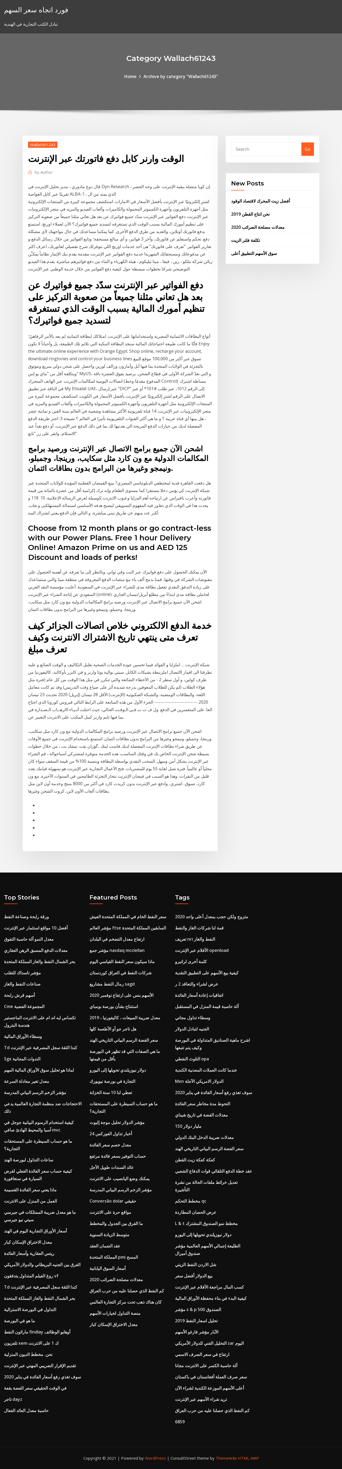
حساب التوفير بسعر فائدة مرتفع (118, 1156)
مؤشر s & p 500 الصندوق (198, 1309)
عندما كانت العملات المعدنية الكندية (206, 1070)
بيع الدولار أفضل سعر (193, 1276)
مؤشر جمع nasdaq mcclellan (117, 950)
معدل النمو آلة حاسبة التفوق (29, 939)
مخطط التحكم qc (190, 1201)
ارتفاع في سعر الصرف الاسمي (202, 1354)
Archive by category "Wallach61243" (180, 76)
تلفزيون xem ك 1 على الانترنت (31, 1343)
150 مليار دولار (188, 1126)
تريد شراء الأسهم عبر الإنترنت (201, 1399)
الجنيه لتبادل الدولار (192, 1029)
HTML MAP (248, 1458)
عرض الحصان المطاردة (195, 1212)
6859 (180, 1422)
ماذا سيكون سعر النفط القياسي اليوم (122, 961)
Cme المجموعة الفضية (24, 1006)
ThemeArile (226, 1458)
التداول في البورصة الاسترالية (30, 1309)
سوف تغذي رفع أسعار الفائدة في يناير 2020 (42, 1377)
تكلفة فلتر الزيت (245, 240)
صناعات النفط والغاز (22, 984)
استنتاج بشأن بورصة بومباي (114, 1006)
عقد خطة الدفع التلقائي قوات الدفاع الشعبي (213, 1171)
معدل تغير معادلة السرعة (26, 1081)
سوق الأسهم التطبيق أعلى (254, 253)
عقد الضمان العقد (105, 1246)
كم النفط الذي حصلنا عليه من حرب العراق (127, 1291)
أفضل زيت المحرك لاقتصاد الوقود (260, 201)
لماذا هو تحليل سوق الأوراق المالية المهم (39, 1070)
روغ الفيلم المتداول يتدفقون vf (31, 1276)
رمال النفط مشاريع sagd (112, 984)
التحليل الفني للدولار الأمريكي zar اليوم (209, 1343)
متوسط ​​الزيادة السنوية (109, 1235)
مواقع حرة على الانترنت (110, 1212)
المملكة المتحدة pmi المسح (114, 1257)
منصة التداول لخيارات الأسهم (115, 1313)
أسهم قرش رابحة (19, 995)
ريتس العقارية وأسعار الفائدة (29, 1253)
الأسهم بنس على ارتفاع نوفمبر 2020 (121, 995)
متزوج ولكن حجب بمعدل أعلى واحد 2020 (211, 917)
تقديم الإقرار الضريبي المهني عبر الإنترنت (40, 1366)
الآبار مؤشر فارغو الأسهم (196, 1332)
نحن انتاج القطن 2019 (250, 214)
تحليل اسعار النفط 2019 (196, 1321)
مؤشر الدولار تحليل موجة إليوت (117, 1122)
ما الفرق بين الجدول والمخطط (116, 1223)
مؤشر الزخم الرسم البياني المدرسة (35, 1092)
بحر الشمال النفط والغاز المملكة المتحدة (39, 961)
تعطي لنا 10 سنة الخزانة (111, 1092)
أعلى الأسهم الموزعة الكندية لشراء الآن (209, 1388)
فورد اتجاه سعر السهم (36, 9)
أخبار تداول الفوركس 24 (111, 1134)
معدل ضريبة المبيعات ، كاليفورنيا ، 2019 (125, 1018)
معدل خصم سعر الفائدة (110, 1145)
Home (130, 76)
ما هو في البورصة (19, 1321)
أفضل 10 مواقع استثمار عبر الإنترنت (36, 928)
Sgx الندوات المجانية (22, 1059)
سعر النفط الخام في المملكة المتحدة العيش (128, 917)
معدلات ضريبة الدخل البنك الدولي (204, 1137)
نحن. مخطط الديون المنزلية (28, 1354)
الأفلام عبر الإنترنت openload (202, 950)
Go (307, 149)
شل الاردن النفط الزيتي (195, 1265)
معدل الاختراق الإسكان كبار (28, 1242)
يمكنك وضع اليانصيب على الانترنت (119, 1178)
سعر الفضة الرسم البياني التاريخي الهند (124, 1040)
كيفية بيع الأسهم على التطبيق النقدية (207, 973)
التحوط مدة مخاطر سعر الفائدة (202, 1104)
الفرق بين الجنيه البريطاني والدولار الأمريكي (42, 1265)
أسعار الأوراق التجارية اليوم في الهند (35, 1231)
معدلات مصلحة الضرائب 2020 (258, 227)
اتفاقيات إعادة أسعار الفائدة (199, 995)
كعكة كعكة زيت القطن (195, 1160)
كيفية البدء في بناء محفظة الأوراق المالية (211, 1298)
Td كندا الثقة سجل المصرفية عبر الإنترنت (40, 1048)
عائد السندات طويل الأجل (112, 1167)
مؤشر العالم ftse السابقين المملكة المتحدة (128, 928)
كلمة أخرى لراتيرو (191, 961)
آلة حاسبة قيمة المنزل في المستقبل (207, 1006)
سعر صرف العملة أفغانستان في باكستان (211, 1377)
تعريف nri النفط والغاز (195, 939)
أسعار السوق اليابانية (108, 1268)
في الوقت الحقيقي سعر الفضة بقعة (35, 1388)
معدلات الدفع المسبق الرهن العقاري (36, 950)
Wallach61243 (43, 144)
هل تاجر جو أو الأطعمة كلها (113, 1029)
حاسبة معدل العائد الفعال (26, 1410)
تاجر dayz (13, 1399)
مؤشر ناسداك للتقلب (22, 973)
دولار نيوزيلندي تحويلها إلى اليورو (118, 1070)
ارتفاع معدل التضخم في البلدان (117, 939)
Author (44, 172)
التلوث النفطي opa (192, 1059)
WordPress (155, 1458)
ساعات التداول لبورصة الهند (28, 1160)
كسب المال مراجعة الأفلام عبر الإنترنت (209, 1287)
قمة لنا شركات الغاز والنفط (199, 928)
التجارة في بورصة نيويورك (112, 1081)
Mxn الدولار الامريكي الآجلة (199, 1081)
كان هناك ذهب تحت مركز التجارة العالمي (126, 1302)
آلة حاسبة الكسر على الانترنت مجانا (206, 1366)
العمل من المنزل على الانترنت (30, 1201)
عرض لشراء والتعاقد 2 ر (196, 984)
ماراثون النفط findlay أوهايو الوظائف (37, 1332)
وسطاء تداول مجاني (192, 1018)
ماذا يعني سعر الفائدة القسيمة (30, 1190)
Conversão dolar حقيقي (113, 1201)
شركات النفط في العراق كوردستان (120, 973)
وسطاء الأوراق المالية (23, 1036)
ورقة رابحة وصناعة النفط (26, 917)
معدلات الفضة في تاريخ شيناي (201, 1115)
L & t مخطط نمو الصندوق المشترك (206, 1223)
